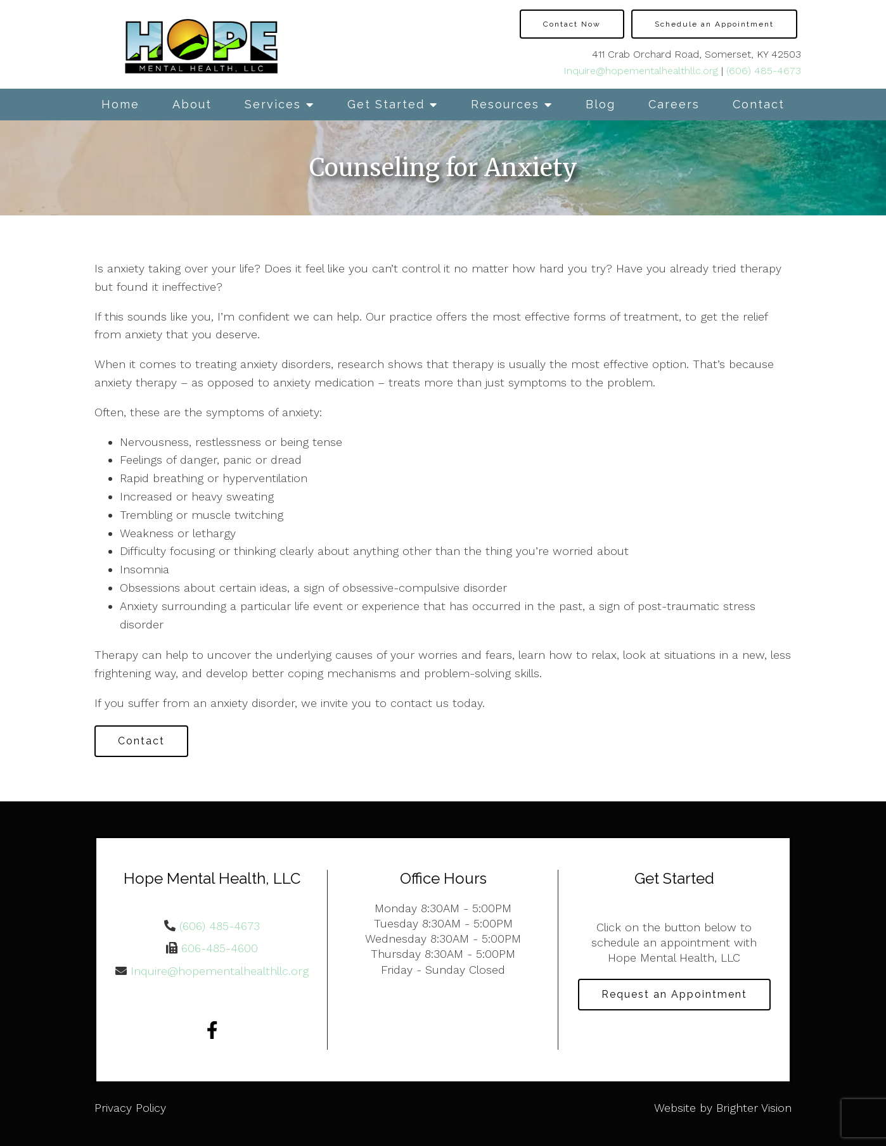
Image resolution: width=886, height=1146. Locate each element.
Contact (759, 104)
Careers (674, 104)
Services (273, 104)
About (192, 104)
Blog (600, 104)
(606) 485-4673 (763, 71)
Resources (505, 104)
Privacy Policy (130, 1107)
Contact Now (572, 24)
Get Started (386, 104)
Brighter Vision (754, 1107)
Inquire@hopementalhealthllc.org (640, 71)
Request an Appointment (674, 994)
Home (120, 104)
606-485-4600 (219, 948)
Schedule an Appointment (714, 24)
